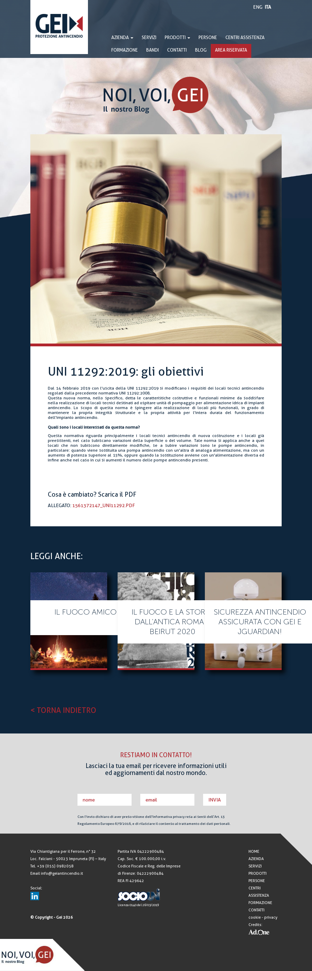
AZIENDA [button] (122, 37)
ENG (257, 7)
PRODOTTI (177, 37)
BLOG (201, 50)
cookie (254, 917)
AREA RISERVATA (231, 50)
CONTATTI (177, 50)
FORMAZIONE (124, 50)
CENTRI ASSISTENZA (245, 37)
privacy (270, 917)
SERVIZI (149, 37)
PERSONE (208, 37)
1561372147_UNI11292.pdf (103, 505)
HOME (253, 851)
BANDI (152, 50)
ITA (268, 7)
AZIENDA (256, 859)
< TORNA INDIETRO (63, 710)
